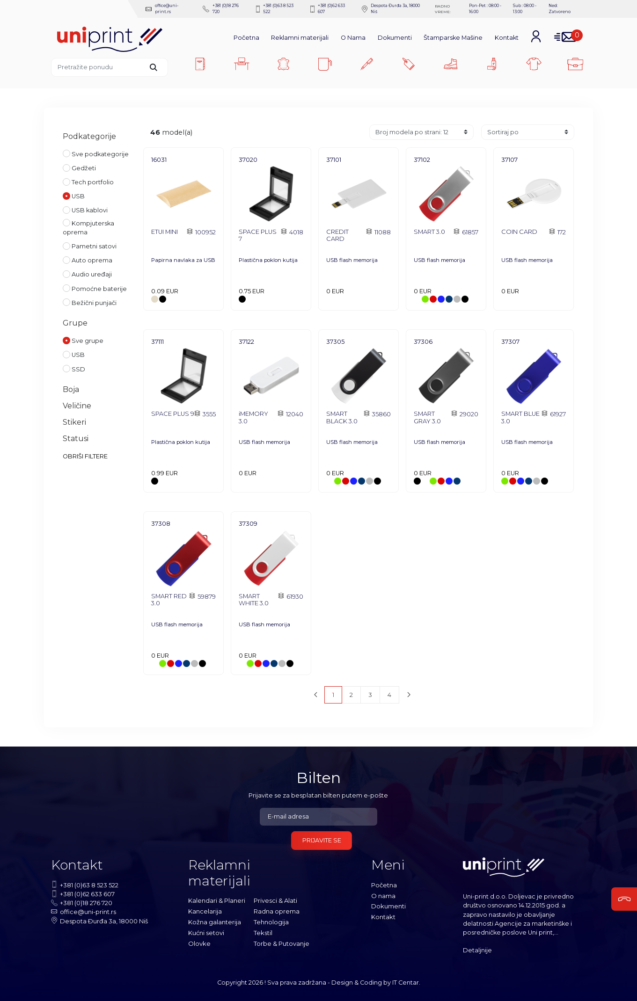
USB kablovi (85, 209)
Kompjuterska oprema (88, 226)
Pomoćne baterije (95, 287)
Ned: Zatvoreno (559, 8)
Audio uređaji (87, 273)
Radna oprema (277, 910)
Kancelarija (205, 910)
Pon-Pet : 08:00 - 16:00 (484, 8)
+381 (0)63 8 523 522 (274, 8)
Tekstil (263, 931)
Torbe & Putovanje (281, 941)
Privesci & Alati (275, 899)
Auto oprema (87, 259)
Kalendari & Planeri (216, 899)
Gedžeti (79, 167)
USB (74, 195)
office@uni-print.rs (161, 8)
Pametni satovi (90, 245)
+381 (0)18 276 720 (220, 8)
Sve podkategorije (96, 153)
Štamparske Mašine (453, 36)
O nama (383, 894)
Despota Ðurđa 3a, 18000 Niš (387, 8)
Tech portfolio (88, 181)
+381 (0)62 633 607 (324, 8)
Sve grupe (83, 339)
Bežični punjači (90, 301)
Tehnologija (271, 920)
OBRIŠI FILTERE (85, 455)
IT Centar (405, 981)
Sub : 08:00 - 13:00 (524, 8)
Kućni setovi (206, 931)
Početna (246, 36)
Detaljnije (477, 949)
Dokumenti (395, 36)
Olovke (199, 941)
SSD (74, 368)
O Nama (353, 36)
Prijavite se (321, 839)
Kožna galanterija (214, 920)
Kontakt (507, 36)
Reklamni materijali (300, 36)
